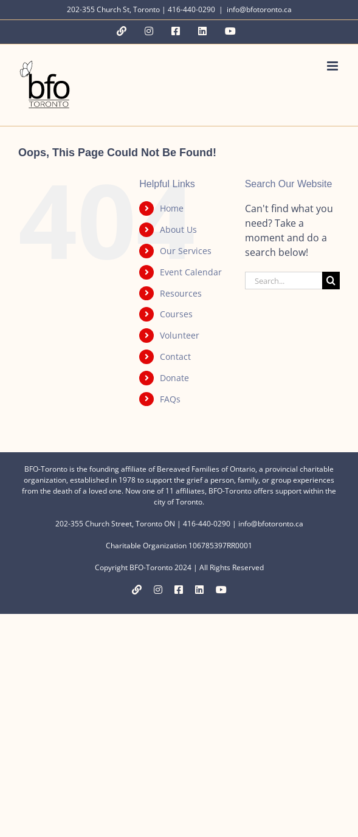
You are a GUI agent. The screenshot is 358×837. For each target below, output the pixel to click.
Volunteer (179, 335)
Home (172, 208)
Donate (174, 378)
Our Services (186, 251)
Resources (181, 293)
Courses (176, 314)
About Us (178, 229)
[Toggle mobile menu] (333, 66)
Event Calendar (191, 272)
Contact (175, 356)
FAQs (170, 399)
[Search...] (283, 280)
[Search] (331, 280)
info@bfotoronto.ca (259, 9)
